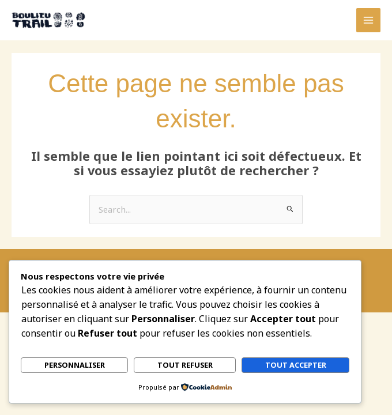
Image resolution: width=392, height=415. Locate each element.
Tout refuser (185, 365)
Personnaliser (74, 365)
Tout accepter (295, 365)
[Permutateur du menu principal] (368, 20)
